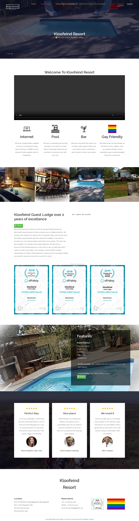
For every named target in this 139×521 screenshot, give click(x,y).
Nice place (69, 413)
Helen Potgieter (27, 451)
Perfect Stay (31, 413)
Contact (130, 4)
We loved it (107, 413)
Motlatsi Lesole (88, 519)
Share (19, 225)
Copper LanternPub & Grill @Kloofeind (116, 6)
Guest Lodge (46, 4)
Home (33, 4)
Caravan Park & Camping (65, 4)
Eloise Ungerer (65, 451)
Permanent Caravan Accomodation (92, 4)
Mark (104, 451)
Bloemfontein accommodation (77, 264)
